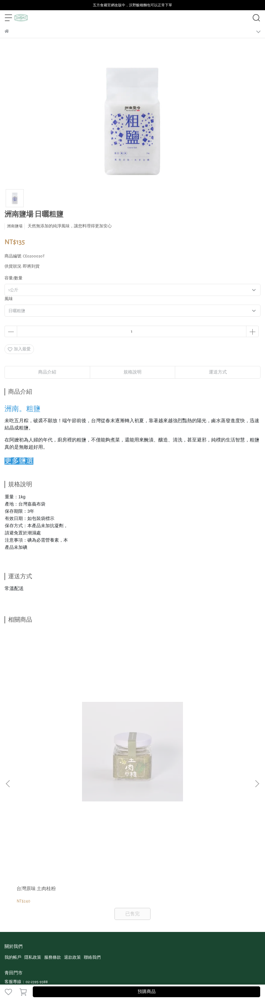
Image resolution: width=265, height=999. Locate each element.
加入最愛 (19, 349)
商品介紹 (47, 372)
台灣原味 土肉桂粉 (36, 726)
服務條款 (52, 795)
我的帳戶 (13, 795)
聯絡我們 (92, 795)
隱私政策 (32, 795)
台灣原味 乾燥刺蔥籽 (201, 726)
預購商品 (147, 991)
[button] (256, 702)
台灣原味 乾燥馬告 (117, 726)
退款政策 (72, 795)
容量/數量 (14, 278)
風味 (9, 299)
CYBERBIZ (108, 976)
